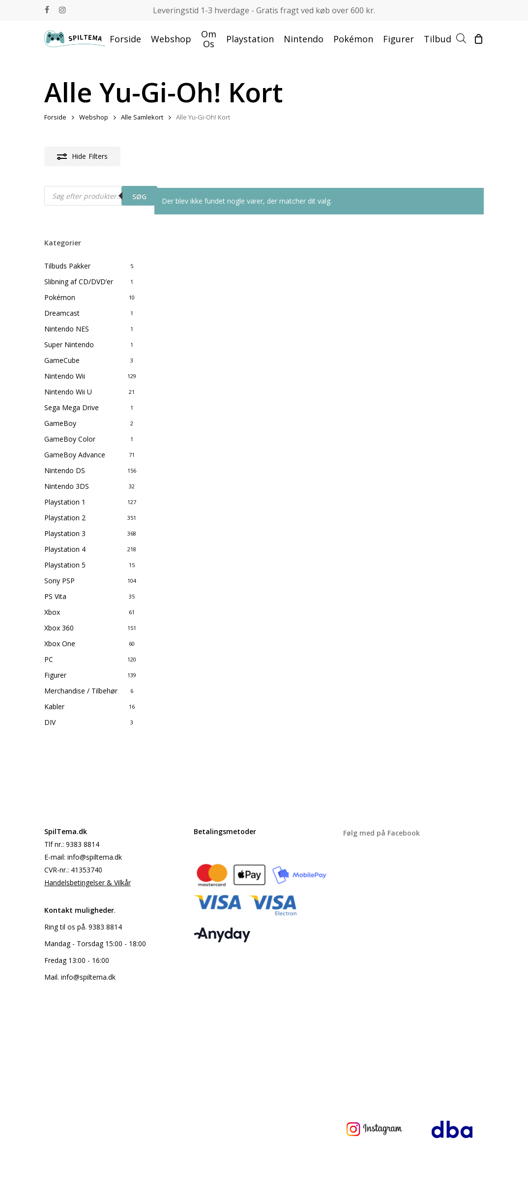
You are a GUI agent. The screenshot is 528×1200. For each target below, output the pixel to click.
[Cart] (478, 38)
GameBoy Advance (74, 454)
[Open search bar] (461, 38)
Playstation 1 (65, 502)
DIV (50, 722)
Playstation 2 (65, 517)
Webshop (93, 117)
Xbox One (59, 643)
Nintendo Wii (64, 376)
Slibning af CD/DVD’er (78, 281)
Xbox (52, 612)
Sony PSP (59, 580)
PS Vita (55, 596)
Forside (55, 117)
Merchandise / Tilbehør (80, 690)
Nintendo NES (66, 328)
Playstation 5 (65, 565)
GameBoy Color (69, 439)
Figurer (55, 675)
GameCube (62, 360)
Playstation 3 (65, 533)
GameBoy (60, 423)
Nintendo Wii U (68, 391)
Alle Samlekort (142, 117)
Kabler (54, 706)
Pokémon (59, 297)
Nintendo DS (64, 470)
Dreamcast (62, 313)
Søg (139, 196)
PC (48, 659)
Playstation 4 (65, 549)
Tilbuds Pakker (67, 265)
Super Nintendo (69, 344)
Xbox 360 (59, 627)
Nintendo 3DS (66, 486)
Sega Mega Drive (71, 407)
